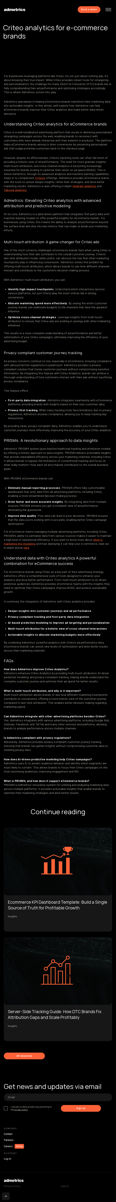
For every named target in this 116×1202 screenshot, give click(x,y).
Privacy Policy (12, 1186)
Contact (8, 1134)
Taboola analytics (15, 190)
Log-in (7, 1158)
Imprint (65, 1186)
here (26, 547)
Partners (8, 1140)
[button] (108, 9)
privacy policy (21, 1110)
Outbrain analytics (85, 186)
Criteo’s (40, 178)
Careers (8, 1146)
